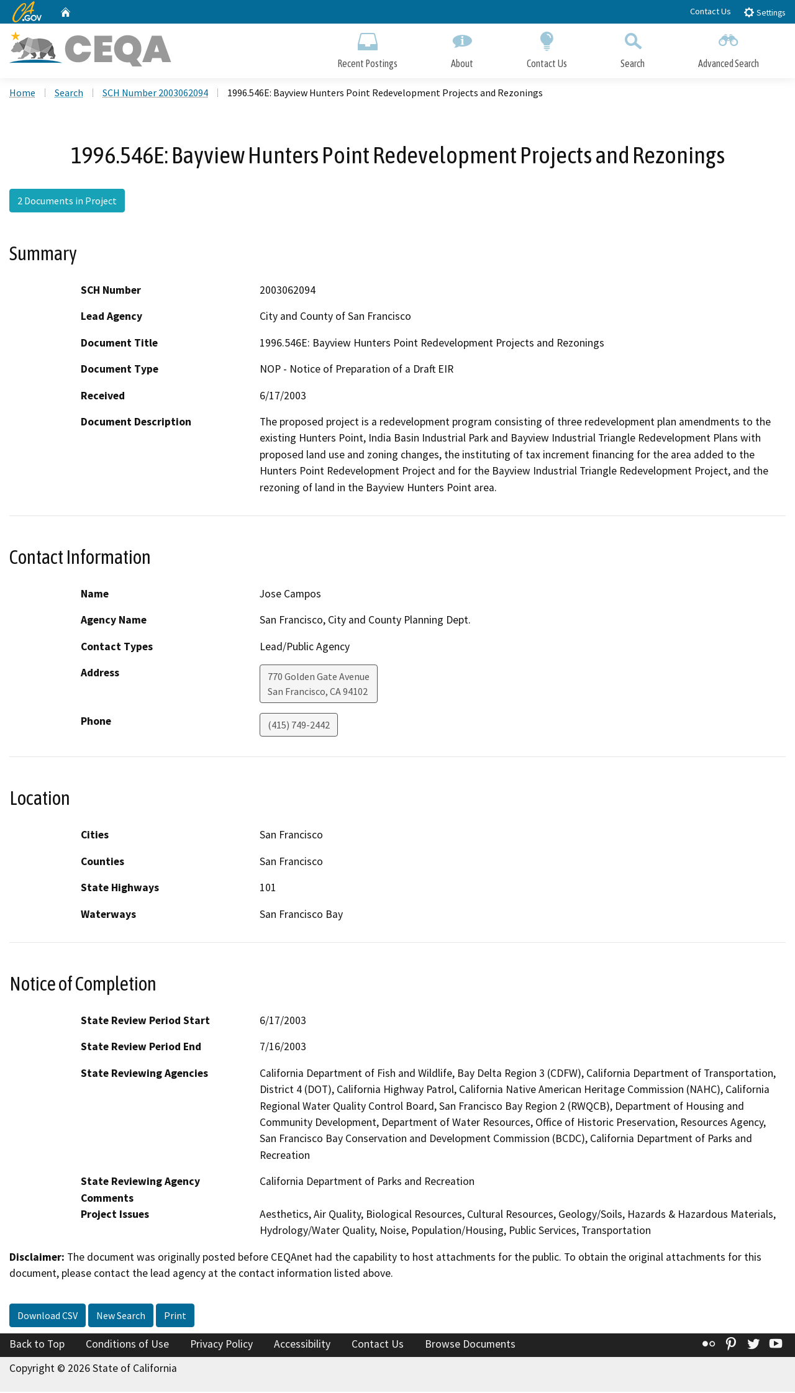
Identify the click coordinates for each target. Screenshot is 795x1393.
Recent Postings (367, 48)
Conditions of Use (127, 1345)
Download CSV (47, 1316)
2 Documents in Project (67, 202)
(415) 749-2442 (299, 726)
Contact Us (710, 11)
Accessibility (302, 1345)
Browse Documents (470, 1345)
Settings (764, 12)
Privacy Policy (221, 1345)
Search (632, 48)
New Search (120, 1316)
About (462, 48)
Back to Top (37, 1345)
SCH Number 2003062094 (155, 94)
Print (175, 1316)
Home (22, 94)
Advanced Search (729, 48)
